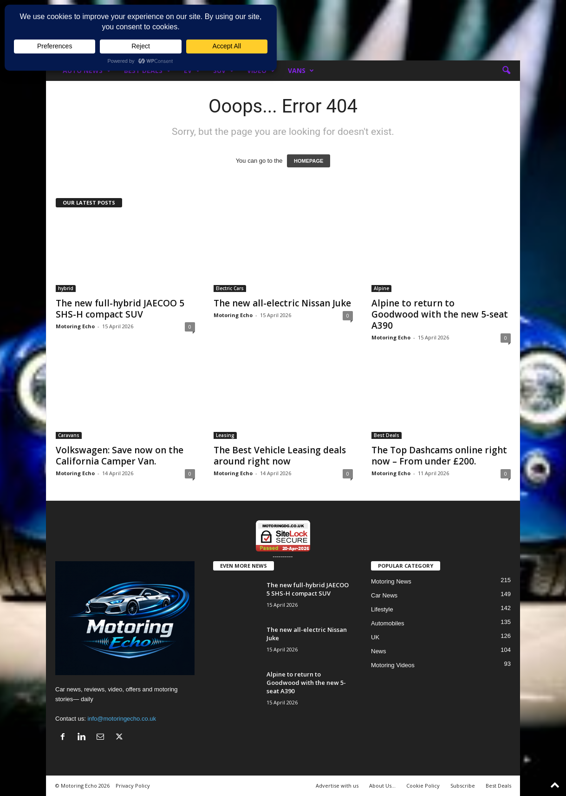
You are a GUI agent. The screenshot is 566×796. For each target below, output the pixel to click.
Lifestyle (382, 609)
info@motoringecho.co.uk (121, 718)
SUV (223, 70)
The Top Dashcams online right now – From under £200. (439, 455)
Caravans (68, 435)
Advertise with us (337, 785)
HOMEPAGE (308, 161)
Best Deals (147, 70)
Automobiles (387, 623)
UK (375, 637)
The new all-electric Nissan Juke (282, 303)
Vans (301, 70)
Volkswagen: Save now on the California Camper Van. (119, 455)
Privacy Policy (133, 785)
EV (192, 70)
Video (261, 70)
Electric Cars (230, 288)
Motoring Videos (393, 665)
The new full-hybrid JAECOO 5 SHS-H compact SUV (120, 308)
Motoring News (391, 581)
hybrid (65, 288)
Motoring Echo (75, 326)
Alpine (381, 288)
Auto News (87, 70)
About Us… (382, 785)
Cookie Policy (423, 785)
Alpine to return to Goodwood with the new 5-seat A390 (439, 314)
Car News (384, 595)
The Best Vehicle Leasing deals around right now (280, 455)
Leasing (225, 435)
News (378, 651)
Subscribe (462, 785)
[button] (506, 70)
